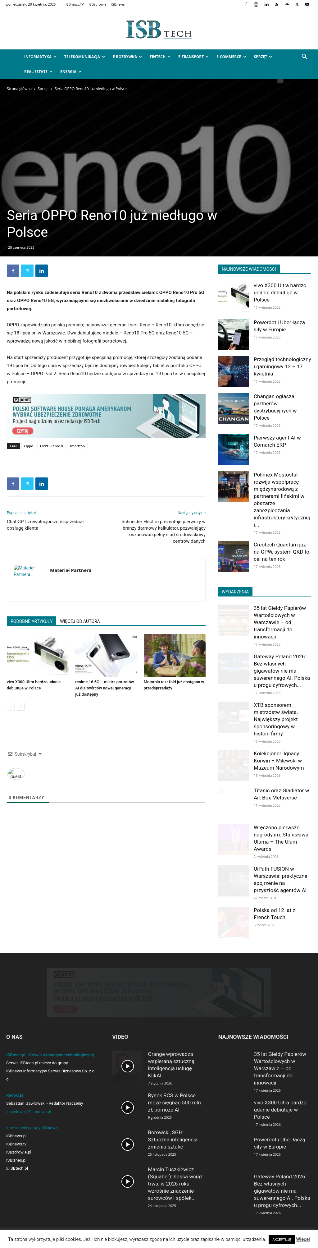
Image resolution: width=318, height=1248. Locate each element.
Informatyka (40, 56)
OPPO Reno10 (51, 446)
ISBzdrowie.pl (18, 1152)
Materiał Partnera (71, 570)
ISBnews (118, 4)
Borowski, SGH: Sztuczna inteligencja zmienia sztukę (173, 1139)
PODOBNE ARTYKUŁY (31, 621)
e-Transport (193, 56)
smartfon (77, 446)
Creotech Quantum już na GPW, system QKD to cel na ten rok (281, 551)
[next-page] (21, 707)
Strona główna (19, 88)
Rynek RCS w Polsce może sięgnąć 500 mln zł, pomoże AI (174, 1102)
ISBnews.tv (16, 1144)
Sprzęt (263, 56)
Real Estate (38, 71)
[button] (304, 57)
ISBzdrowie (98, 4)
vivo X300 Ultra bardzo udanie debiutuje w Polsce (280, 292)
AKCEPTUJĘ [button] (281, 1240)
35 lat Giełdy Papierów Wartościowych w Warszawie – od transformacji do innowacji (280, 622)
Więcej (303, 1239)
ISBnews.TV (75, 4)
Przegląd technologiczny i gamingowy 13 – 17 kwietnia (282, 366)
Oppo (28, 446)
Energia (70, 71)
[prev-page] (11, 707)
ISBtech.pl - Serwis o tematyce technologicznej (50, 1054)
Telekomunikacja (84, 56)
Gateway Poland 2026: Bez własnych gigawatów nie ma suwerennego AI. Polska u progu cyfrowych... (282, 670)
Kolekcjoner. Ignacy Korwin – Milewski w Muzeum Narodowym (279, 760)
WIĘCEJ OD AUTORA (80, 621)
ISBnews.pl (16, 1136)
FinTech (160, 56)
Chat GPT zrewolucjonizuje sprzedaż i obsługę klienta (45, 525)
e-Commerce (231, 56)
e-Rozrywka (127, 56)
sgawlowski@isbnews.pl (28, 1111)
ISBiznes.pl (16, 1160)
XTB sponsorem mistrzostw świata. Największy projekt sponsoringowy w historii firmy (276, 719)
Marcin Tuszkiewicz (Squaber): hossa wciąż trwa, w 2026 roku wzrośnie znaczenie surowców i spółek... (175, 1183)
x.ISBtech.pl (17, 1168)
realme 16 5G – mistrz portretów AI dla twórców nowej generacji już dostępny (104, 688)
